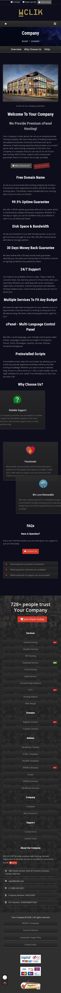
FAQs (47, 49)
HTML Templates (30, 754)
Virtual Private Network (30, 683)
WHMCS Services (30, 781)
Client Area (44, 2)
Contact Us (30, 551)
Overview (16, 49)
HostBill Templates (30, 761)
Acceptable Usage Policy (30, 937)
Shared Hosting (30, 642)
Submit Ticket (30, 838)
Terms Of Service (30, 930)
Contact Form (31, 831)
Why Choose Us (32, 49)
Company (35, 41)
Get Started (42, 167)
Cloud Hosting (30, 669)
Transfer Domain (30, 729)
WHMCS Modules (30, 767)
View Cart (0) (29, 2)
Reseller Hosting (30, 649)
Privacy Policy (30, 944)
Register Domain (30, 722)
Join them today (32, 619)
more (13, 863)
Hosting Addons (30, 696)
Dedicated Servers (31, 662)
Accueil (25, 41)
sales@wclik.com (14, 881)
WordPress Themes (30, 747)
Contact (15, 2)
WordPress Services (30, 788)
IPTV (30, 690)
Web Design (30, 703)
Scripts (31, 774)
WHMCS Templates (30, 923)
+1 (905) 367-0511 (14, 888)
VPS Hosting (30, 656)
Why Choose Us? (21, 165)
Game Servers (30, 676)
